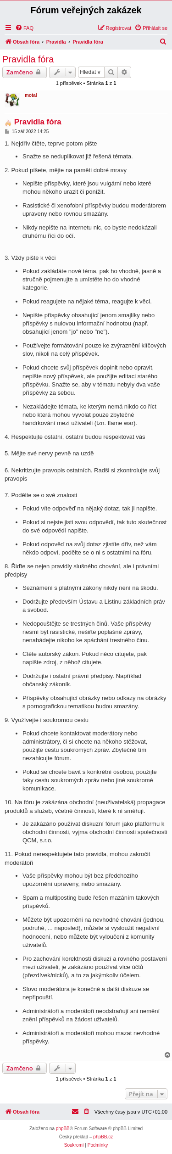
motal (31, 95)
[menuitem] (24, 28)
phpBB (63, 1128)
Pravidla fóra (28, 59)
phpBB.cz (103, 1136)
